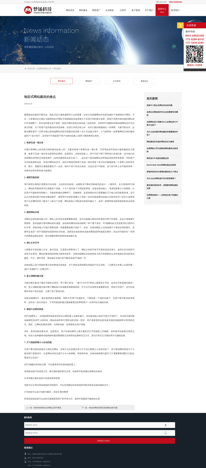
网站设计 (56, 305)
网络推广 (71, 81)
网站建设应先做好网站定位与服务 (160, 160)
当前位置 (31, 68)
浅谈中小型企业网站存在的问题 (159, 123)
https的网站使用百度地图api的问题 (103, 408)
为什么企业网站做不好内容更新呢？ (161, 196)
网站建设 (57, 68)
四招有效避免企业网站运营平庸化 (47, 408)
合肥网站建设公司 (44, 68)
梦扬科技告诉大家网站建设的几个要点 (162, 190)
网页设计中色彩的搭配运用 (158, 176)
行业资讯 (99, 81)
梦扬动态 (126, 81)
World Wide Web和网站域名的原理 (161, 183)
